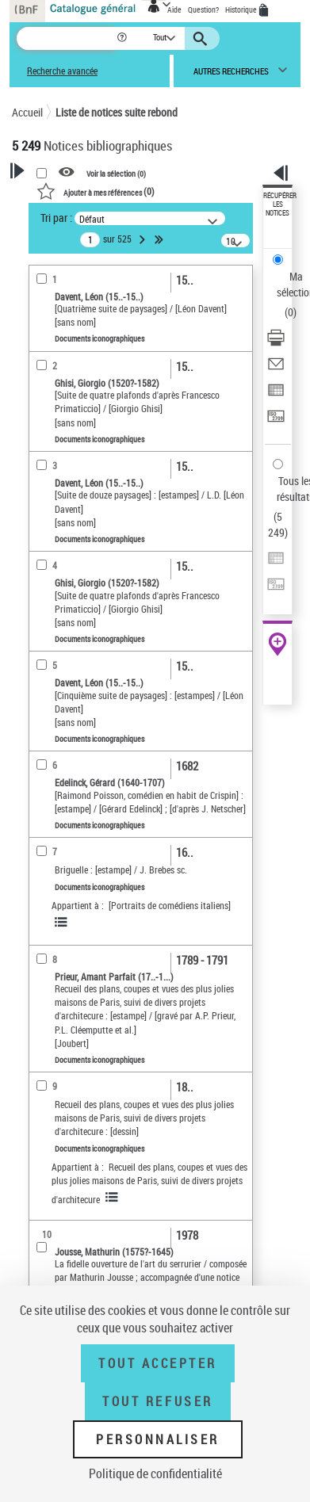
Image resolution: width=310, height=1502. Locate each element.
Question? (203, 9)
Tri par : (56, 217)
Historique (241, 9)
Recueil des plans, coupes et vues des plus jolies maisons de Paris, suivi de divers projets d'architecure (149, 1183)
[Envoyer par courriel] (275, 368)
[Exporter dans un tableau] (275, 395)
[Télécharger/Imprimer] (275, 342)
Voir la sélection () (116, 172)
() (95, 191)
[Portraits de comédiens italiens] (170, 905)
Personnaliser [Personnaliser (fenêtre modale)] (158, 1439)
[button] (123, 38)
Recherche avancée (62, 71)
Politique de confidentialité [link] (155, 1473)
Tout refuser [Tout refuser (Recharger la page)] (157, 1401)
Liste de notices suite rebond (116, 112)
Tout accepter (157, 1363)
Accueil (27, 112)
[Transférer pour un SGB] (275, 421)
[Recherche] (66, 38)
